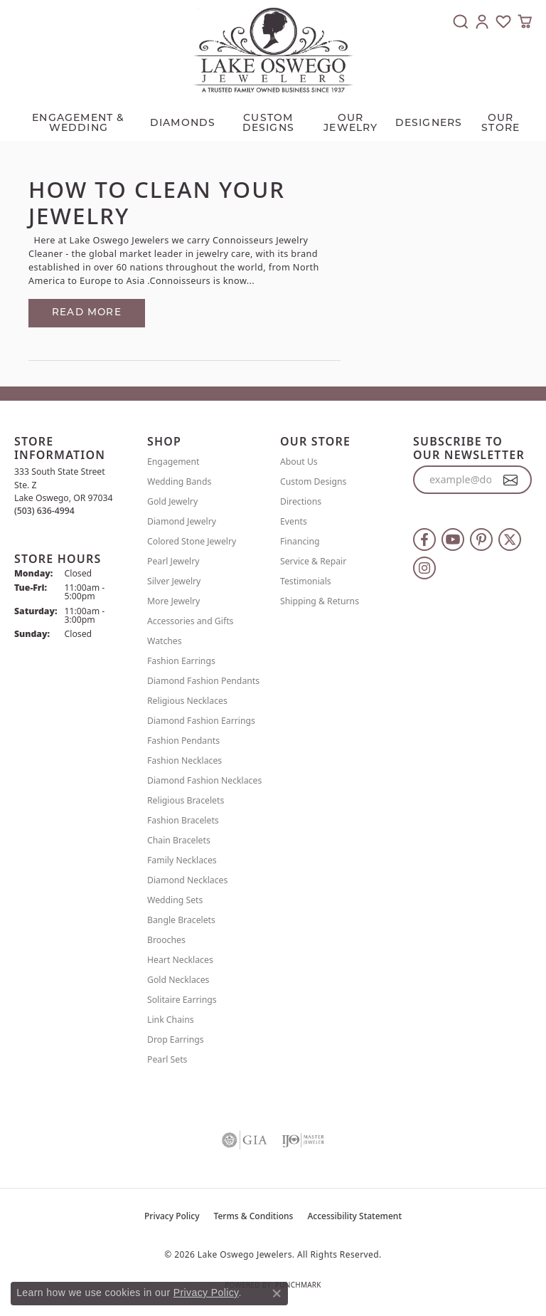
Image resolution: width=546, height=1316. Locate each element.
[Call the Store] (44, 511)
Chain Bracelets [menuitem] (178, 840)
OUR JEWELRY (350, 123)
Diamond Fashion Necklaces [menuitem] (204, 780)
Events (293, 521)
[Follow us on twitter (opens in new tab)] (509, 539)
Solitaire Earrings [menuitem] (182, 1000)
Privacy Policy (172, 1216)
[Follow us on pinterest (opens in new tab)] (481, 539)
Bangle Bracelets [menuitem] (181, 920)
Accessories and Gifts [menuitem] (190, 621)
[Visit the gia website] (244, 1140)
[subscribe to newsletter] (510, 480)
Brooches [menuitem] (166, 940)
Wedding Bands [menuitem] (179, 481)
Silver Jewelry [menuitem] (173, 581)
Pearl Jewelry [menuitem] (173, 561)
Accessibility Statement (354, 1216)
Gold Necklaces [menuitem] (178, 980)
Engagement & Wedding (78, 123)
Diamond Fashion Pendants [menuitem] (203, 681)
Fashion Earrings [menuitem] (181, 661)
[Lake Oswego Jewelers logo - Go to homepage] (273, 50)
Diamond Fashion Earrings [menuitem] (201, 721)
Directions (300, 501)
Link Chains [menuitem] (170, 1020)
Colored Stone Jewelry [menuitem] (191, 541)
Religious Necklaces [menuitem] (187, 701)
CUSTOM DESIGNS (268, 123)
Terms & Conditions (254, 1216)
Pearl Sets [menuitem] (167, 1059)
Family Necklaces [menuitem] (182, 860)
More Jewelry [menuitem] (173, 601)
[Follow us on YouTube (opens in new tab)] (452, 539)
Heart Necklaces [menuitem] (180, 960)
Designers (429, 123)
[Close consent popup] (276, 1293)
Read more (87, 312)
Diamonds (183, 123)
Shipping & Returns (319, 601)
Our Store (500, 123)
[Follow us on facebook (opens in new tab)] (424, 539)
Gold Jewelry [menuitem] (172, 501)
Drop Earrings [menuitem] (175, 1039)
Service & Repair (313, 561)
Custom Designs (313, 481)
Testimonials (305, 581)
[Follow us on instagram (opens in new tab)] (424, 568)
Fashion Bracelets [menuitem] (183, 820)
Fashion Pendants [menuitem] (183, 741)
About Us (299, 462)
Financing (300, 541)
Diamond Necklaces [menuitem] (187, 880)
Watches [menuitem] (164, 641)
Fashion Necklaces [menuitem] (184, 760)
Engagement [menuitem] (173, 462)
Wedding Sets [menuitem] (175, 900)
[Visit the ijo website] (303, 1140)
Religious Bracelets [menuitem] (185, 800)
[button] (461, 21)
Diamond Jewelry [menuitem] (181, 521)
